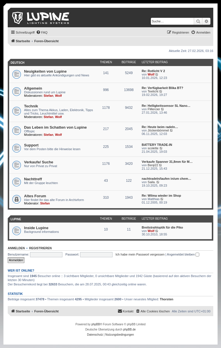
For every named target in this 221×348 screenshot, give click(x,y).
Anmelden (16, 248)
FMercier (154, 109)
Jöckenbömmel (158, 130)
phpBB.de (129, 329)
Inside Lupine (36, 228)
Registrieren (40, 248)
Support (31, 145)
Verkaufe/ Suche (38, 162)
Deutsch (17, 62)
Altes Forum (35, 196)
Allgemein (33, 88)
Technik (31, 106)
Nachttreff (33, 179)
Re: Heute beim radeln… (160, 127)
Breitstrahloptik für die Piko (162, 227)
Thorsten (166, 299)
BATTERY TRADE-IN (157, 144)
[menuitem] (42, 32)
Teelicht (153, 91)
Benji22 (153, 165)
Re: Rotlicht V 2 (153, 71)
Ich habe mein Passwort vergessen (140, 254)
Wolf (151, 74)
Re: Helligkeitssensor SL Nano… (166, 105)
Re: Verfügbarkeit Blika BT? (162, 88)
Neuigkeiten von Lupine (45, 71)
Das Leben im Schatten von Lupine (55, 127)
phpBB (95, 324)
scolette (153, 148)
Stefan (49, 95)
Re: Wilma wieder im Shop (161, 195)
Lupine (16, 219)
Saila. (152, 182)
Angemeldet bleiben (183, 254)
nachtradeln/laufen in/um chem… (166, 178)
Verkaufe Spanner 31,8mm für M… (167, 161)
